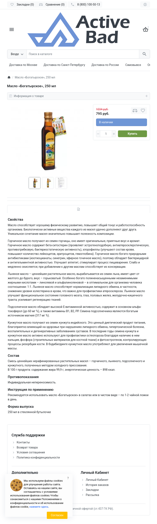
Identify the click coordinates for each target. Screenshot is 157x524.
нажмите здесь (38, 506)
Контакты (23, 442)
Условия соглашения (31, 452)
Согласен (57, 515)
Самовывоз (133, 65)
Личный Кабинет (97, 479)
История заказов (97, 485)
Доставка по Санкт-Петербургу (64, 65)
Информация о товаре (78, 96)
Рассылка (92, 495)
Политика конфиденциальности (38, 457)
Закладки (92, 489)
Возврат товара (27, 447)
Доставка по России (105, 65)
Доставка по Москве (23, 65)
